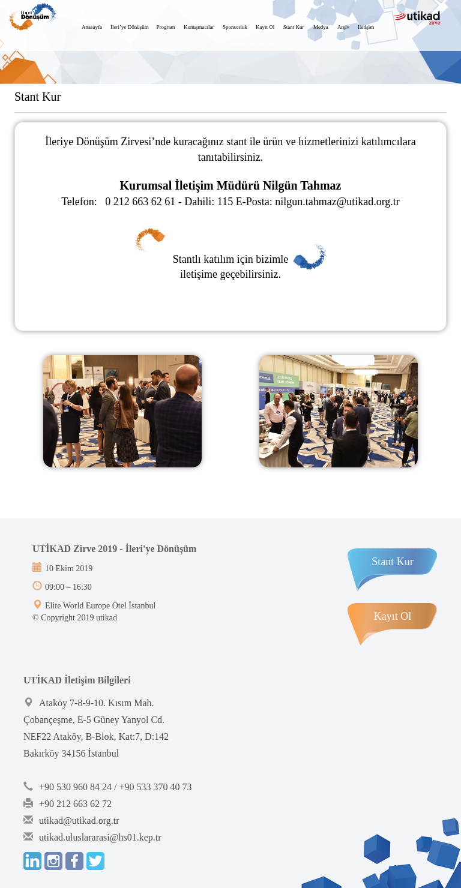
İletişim (366, 27)
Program (166, 27)
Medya (320, 27)
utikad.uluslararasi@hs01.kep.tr (100, 837)
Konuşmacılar (199, 27)
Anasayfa (92, 27)
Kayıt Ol (265, 27)
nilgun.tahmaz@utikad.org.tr (337, 202)
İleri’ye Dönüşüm (129, 27)
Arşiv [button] (343, 27)
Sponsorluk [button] (235, 27)
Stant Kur (293, 27)
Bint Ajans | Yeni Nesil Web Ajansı (52, 651)
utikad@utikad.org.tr (79, 820)
